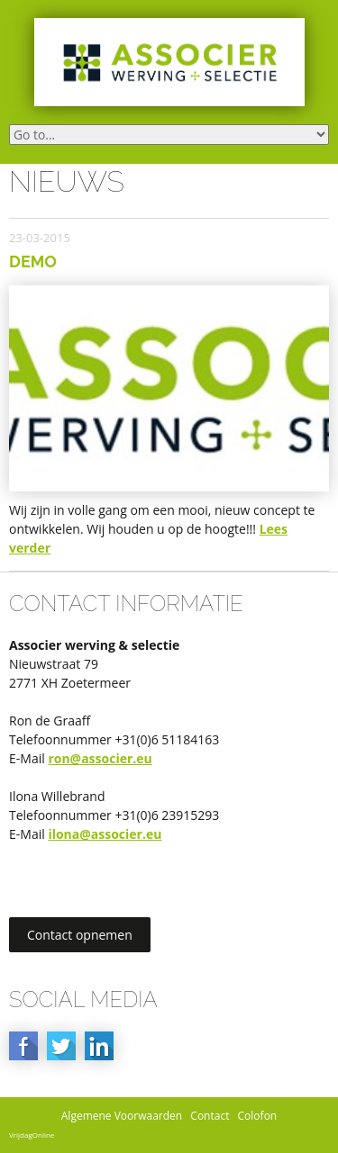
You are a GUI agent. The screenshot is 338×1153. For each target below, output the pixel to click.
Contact (209, 1115)
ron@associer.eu (99, 758)
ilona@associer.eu (104, 833)
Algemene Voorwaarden (121, 1115)
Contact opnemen (79, 934)
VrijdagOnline (31, 1134)
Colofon (258, 1115)
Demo (33, 261)
